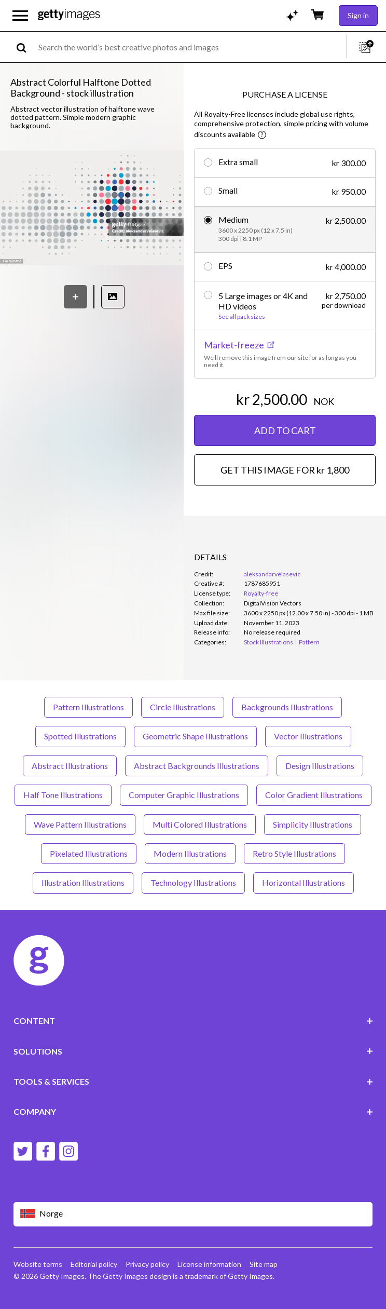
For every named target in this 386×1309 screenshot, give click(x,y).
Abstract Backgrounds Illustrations (196, 766)
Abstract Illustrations (70, 766)
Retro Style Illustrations (294, 853)
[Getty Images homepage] (69, 15)
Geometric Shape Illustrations (195, 736)
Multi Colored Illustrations (200, 824)
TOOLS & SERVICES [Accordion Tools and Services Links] (193, 1081)
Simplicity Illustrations (312, 824)
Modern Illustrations (190, 853)
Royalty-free (261, 593)
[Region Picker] (193, 1214)
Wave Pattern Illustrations (80, 824)
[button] (92, 209)
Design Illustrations (319, 766)
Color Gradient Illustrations (314, 795)
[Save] (75, 296)
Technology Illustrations (193, 882)
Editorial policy (94, 1264)
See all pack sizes (241, 316)
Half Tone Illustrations (63, 795)
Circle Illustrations (182, 707)
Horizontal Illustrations (303, 882)
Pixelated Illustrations (89, 853)
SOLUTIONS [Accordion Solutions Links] (193, 1051)
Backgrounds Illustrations (287, 707)
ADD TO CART (285, 430)
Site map (264, 1264)
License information (209, 1264)
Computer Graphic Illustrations (184, 795)
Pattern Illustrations (88, 707)
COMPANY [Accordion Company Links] (193, 1111)
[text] (191, 47)
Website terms (37, 1264)
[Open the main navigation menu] (20, 15)
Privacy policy (147, 1264)
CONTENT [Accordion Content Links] (193, 1020)
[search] (26, 47)
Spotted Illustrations (80, 736)
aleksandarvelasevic (272, 574)
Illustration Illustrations (83, 882)
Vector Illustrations (308, 736)
